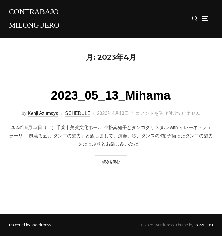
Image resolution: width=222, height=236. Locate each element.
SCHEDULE (77, 113)
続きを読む (114, 161)
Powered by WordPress (30, 225)
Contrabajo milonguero (34, 18)
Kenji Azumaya (43, 113)
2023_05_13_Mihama (110, 95)
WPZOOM (204, 225)
